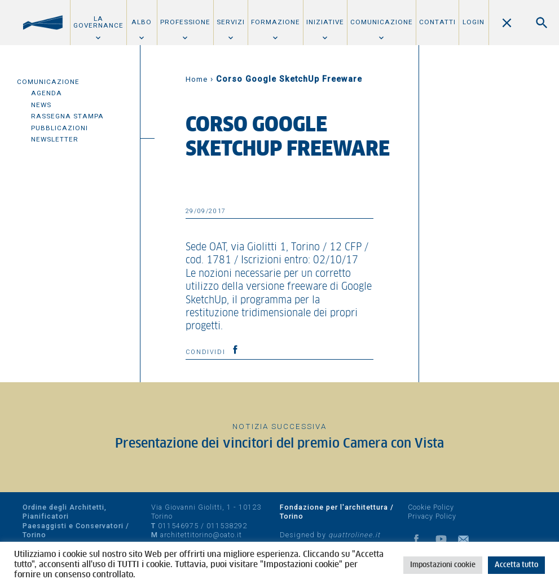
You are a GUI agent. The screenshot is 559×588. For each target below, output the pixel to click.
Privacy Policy (432, 516)
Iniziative (325, 22)
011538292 (226, 525)
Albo (141, 22)
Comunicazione (381, 22)
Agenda (46, 93)
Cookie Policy (431, 507)
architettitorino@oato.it (201, 534)
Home (197, 79)
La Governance (98, 22)
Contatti (437, 22)
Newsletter (54, 139)
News (41, 105)
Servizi (231, 22)
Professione (185, 22)
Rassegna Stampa (67, 116)
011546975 (178, 525)
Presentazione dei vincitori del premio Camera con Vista (279, 443)
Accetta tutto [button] (516, 565)
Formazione (275, 22)
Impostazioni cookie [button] (443, 565)
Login (474, 22)
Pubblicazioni (59, 128)
